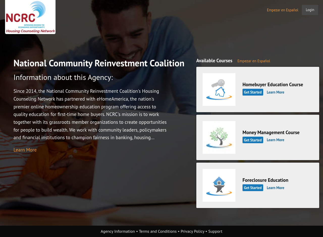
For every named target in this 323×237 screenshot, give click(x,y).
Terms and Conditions (157, 231)
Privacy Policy (192, 231)
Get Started (253, 92)
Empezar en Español (282, 10)
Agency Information (118, 231)
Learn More (25, 149)
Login (310, 9)
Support (215, 231)
